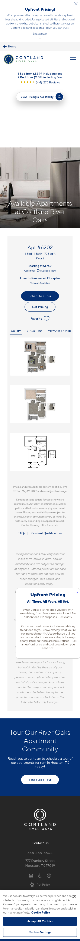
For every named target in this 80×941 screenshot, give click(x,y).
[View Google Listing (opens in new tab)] (40, 82)
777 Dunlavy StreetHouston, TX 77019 (40, 803)
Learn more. (40, 33)
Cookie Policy (40, 912)
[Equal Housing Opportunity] (31, 816)
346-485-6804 (40, 793)
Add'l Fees (32, 211)
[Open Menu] (73, 59)
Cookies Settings (40, 932)
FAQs (21, 473)
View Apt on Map (59, 271)
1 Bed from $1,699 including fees (40, 73)
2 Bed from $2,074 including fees (40, 77)
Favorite (40, 259)
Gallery (16, 271)
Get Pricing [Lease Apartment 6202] (40, 247)
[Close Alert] (76, 3)
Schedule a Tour (40, 236)
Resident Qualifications (46, 473)
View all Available (40, 223)
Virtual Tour (34, 271)
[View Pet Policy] (40, 824)
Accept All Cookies (39, 921)
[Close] (74, 896)
